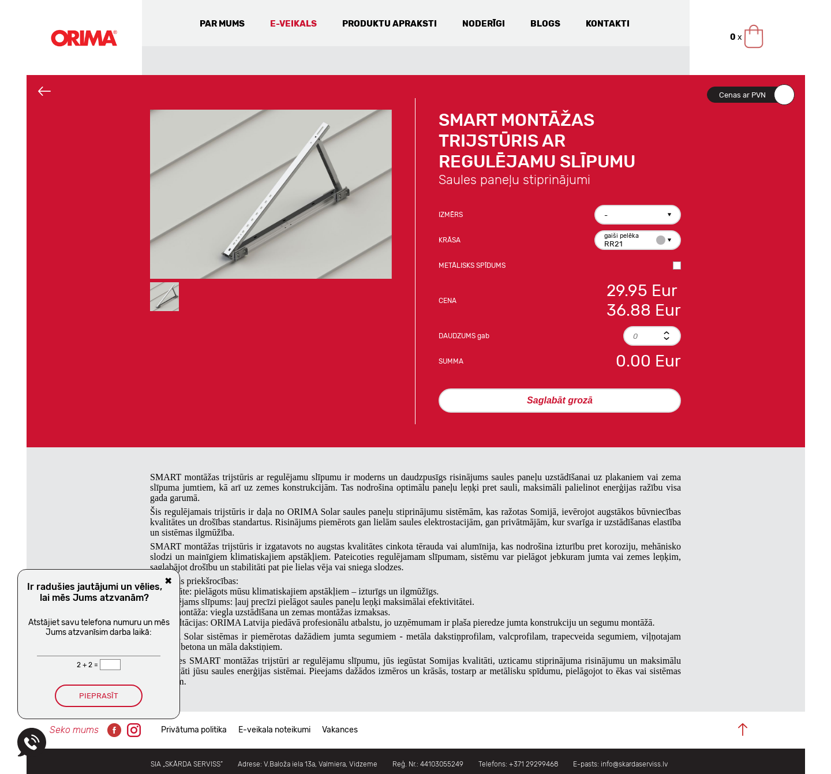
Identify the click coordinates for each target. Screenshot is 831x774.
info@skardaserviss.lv (634, 764)
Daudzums (464, 336)
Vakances (340, 730)
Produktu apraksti (389, 23)
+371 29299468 (533, 764)
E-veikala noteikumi (274, 730)
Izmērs (451, 215)
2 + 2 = (88, 665)
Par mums (222, 23)
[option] (271, 194)
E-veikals (293, 23)
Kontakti (608, 23)
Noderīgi (483, 23)
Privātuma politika (194, 730)
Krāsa (450, 240)
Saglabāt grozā (560, 400)
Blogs (545, 23)
